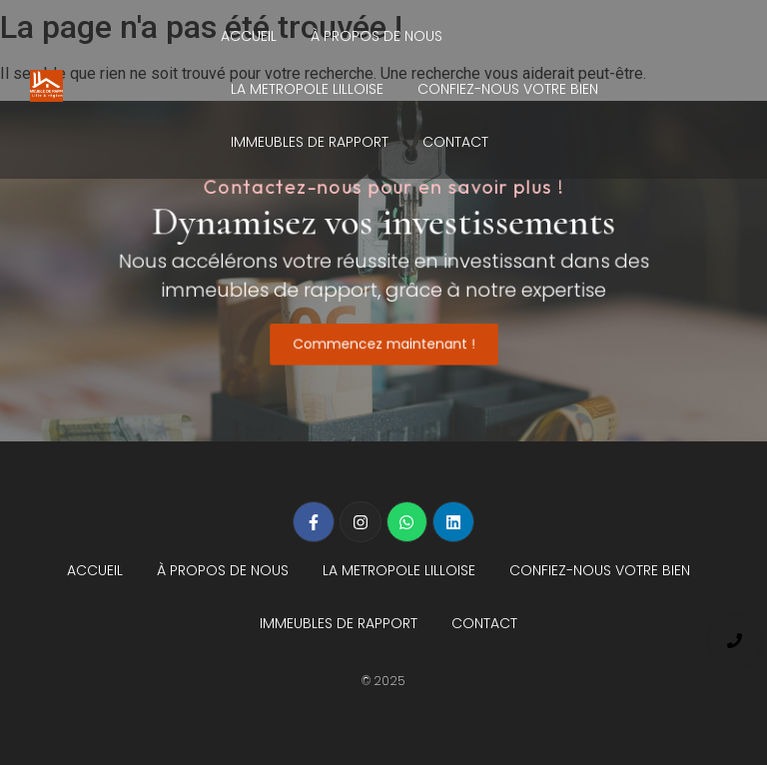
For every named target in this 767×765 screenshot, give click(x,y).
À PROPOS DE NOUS (376, 36)
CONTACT (455, 142)
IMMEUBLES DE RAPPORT (309, 142)
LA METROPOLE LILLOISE (307, 89)
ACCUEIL (249, 36)
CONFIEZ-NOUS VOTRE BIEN (507, 89)
